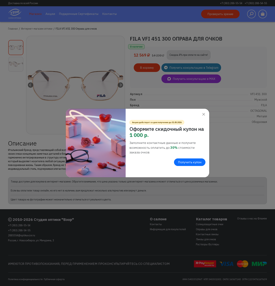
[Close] (203, 114)
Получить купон (189, 162)
